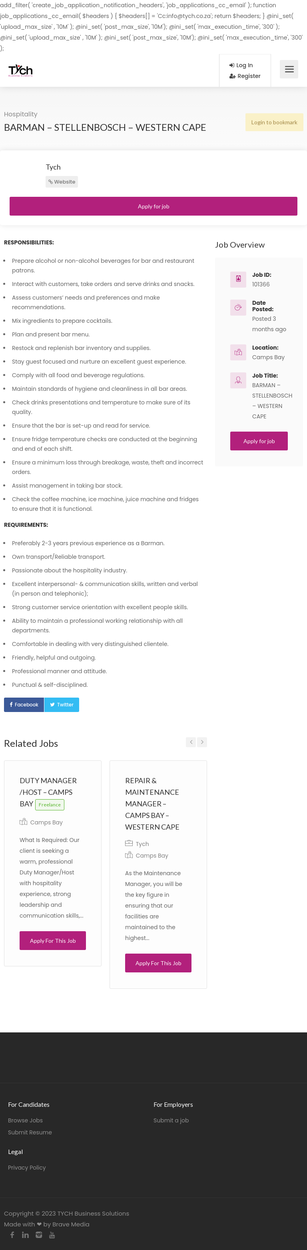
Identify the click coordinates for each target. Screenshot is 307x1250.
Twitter (65, 704)
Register (245, 76)
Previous (191, 742)
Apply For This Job (53, 940)
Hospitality (21, 114)
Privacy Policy (27, 1168)
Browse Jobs (25, 1120)
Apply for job (153, 206)
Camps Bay (46, 822)
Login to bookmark (274, 121)
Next (202, 742)
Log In (241, 65)
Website (61, 182)
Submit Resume (30, 1132)
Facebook (26, 704)
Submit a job (171, 1120)
